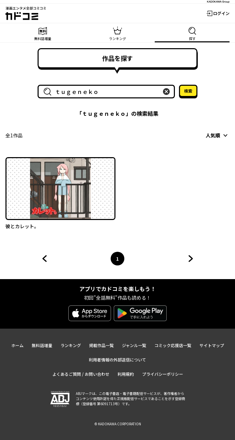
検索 (188, 91)
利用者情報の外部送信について (117, 359)
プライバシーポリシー (162, 374)
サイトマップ (211, 345)
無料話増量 (42, 345)
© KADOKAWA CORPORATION (117, 423)
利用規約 (126, 374)
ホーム (17, 345)
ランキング (70, 345)
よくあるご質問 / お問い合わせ (80, 374)
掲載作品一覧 (101, 345)
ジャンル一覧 (134, 345)
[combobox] (107, 91)
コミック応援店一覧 (172, 345)
